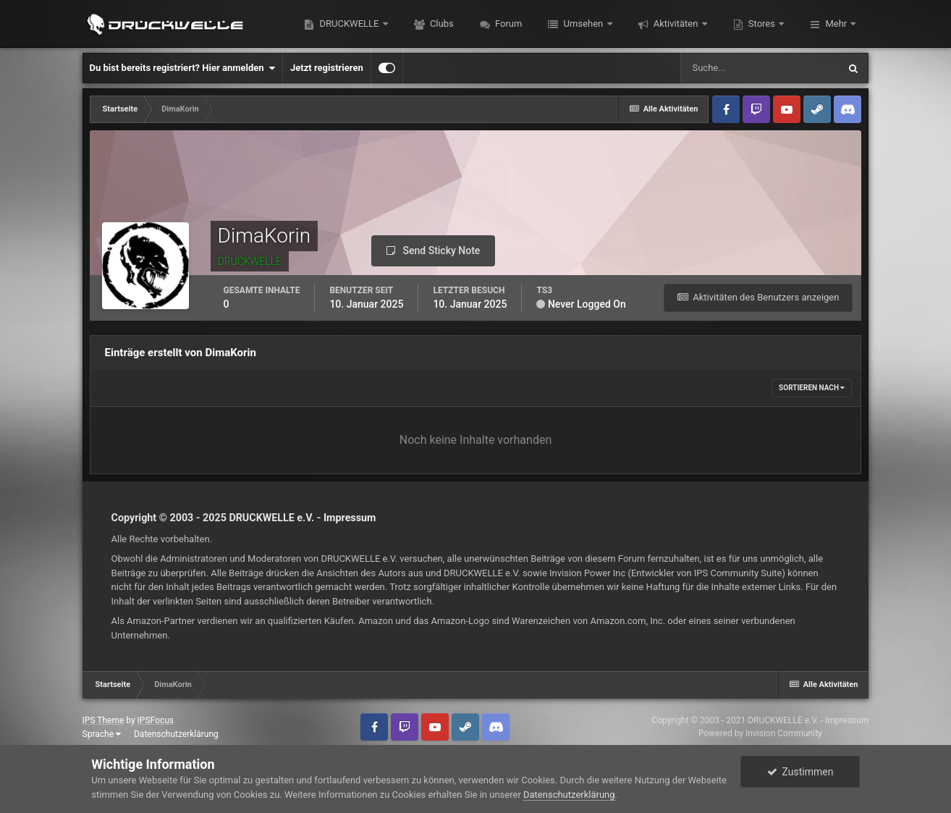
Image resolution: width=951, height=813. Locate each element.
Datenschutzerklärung (176, 734)
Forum (508, 23)
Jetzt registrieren (326, 67)
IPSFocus (156, 720)
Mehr (836, 23)
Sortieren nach (812, 388)
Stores (762, 23)
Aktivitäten (676, 23)
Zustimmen (800, 772)
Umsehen (583, 23)
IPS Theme (103, 720)
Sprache (102, 734)
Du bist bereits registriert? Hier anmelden (182, 68)
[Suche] (759, 68)
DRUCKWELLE (349, 23)
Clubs (441, 23)
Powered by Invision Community (760, 733)
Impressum (350, 517)
